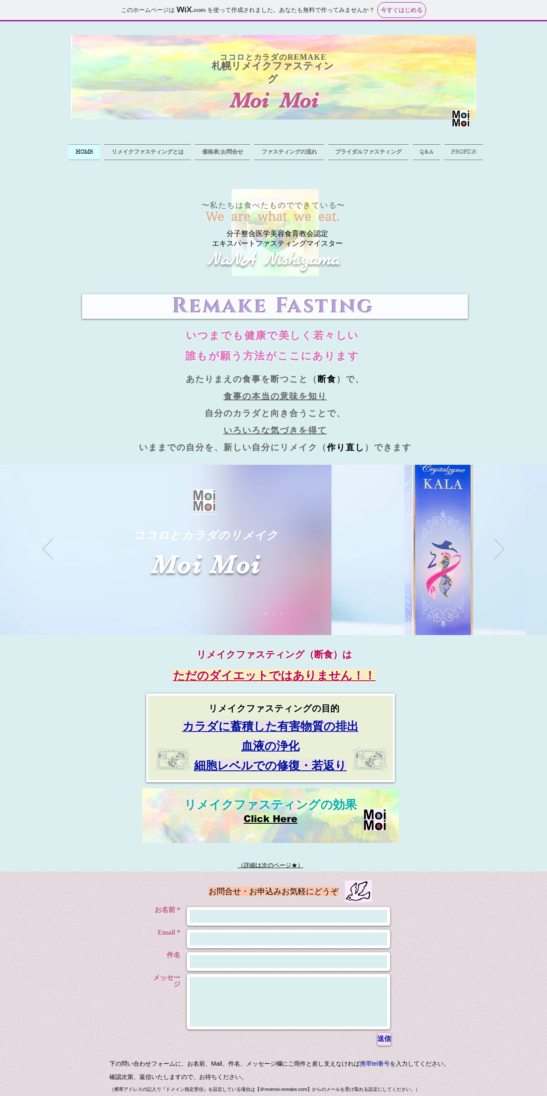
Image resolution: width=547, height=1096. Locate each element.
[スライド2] (273, 613)
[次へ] (499, 550)
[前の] (47, 550)
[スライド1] (266, 613)
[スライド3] (281, 613)
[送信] (384, 1039)
